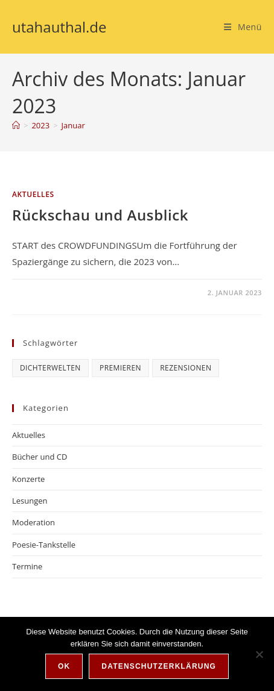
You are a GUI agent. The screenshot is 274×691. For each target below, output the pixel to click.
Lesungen (30, 500)
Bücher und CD (39, 456)
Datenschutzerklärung (158, 666)
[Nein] (259, 654)
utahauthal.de (59, 27)
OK (64, 666)
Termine (27, 566)
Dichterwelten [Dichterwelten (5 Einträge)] (50, 368)
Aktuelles (33, 194)
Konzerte (28, 479)
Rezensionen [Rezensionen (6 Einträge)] (185, 368)
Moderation (33, 522)
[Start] (16, 125)
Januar (73, 125)
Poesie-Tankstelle (43, 544)
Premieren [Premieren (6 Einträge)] (120, 368)
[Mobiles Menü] (243, 27)
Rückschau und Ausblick (100, 215)
